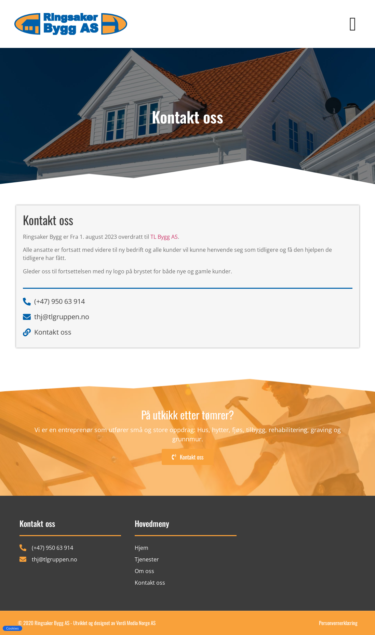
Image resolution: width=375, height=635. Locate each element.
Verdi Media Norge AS (136, 622)
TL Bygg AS (164, 237)
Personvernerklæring (338, 622)
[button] (353, 24)
